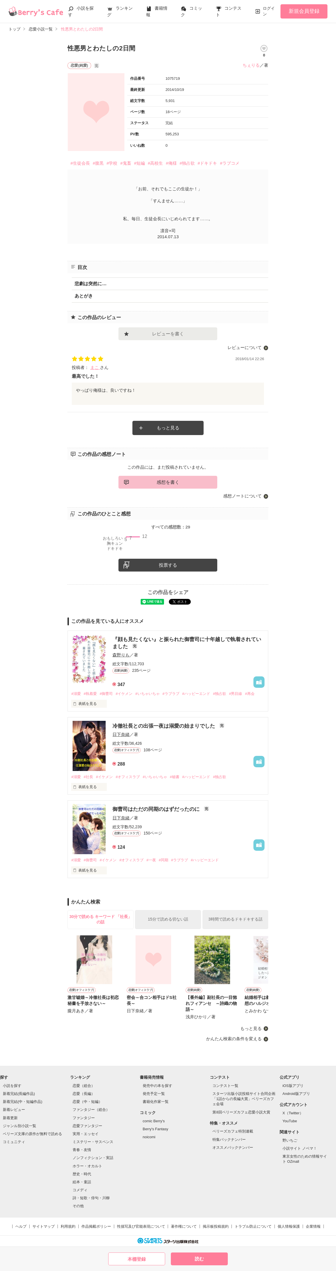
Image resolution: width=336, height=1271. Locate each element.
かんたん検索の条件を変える (234, 1038)
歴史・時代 (82, 1174)
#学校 (111, 163)
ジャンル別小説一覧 (19, 1126)
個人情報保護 (289, 1226)
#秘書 (174, 777)
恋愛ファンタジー (87, 1126)
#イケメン (124, 693)
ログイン (269, 11)
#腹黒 (98, 163)
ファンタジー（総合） (91, 1109)
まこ (95, 367)
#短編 (139, 163)
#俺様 (171, 163)
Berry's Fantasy (155, 1129)
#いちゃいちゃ (147, 693)
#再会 (249, 693)
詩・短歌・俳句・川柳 (91, 1198)
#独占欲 (187, 163)
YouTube (289, 1121)
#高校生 (155, 163)
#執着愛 (90, 693)
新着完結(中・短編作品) (22, 1101)
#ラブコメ (229, 163)
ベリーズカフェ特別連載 (232, 1131)
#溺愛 (76, 693)
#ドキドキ (207, 163)
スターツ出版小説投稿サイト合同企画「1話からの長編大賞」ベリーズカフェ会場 (243, 1099)
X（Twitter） (292, 1113)
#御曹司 (106, 693)
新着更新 (10, 1118)
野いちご (289, 1140)
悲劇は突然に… (90, 283)
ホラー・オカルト (87, 1166)
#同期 (163, 860)
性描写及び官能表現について (141, 1226)
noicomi (149, 1137)
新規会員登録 (304, 11)
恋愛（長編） (84, 1094)
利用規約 (68, 1226)
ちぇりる (251, 65)
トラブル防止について (253, 1226)
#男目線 (235, 693)
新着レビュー (14, 1109)
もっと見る (168, 427)
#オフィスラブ (128, 777)
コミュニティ (14, 1142)
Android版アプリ (296, 1094)
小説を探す (12, 1086)
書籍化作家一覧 (156, 1101)
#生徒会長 (80, 163)
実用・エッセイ (86, 1134)
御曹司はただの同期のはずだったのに (156, 809)
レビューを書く (168, 333)
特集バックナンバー (229, 1139)
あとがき (84, 295)
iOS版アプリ (293, 1086)
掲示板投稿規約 (216, 1226)
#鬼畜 (125, 163)
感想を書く (168, 482)
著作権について (184, 1226)
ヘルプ (20, 1226)
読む (199, 1258)
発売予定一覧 (154, 1094)
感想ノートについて (242, 495)
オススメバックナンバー (232, 1147)
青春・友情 (82, 1150)
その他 (78, 1206)
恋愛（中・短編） (87, 1101)
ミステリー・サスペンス (93, 1142)
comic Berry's (154, 1121)
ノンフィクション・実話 (93, 1158)
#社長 (88, 777)
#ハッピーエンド (196, 693)
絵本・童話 (82, 1182)
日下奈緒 (121, 734)
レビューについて (245, 347)
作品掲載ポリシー (96, 1226)
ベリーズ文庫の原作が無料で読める (32, 1134)
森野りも (121, 654)
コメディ (80, 1190)
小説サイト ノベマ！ (299, 1148)
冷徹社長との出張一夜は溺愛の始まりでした (164, 726)
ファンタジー (84, 1118)
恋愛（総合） (84, 1086)
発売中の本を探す (157, 1086)
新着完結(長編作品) (19, 1094)
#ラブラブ (171, 693)
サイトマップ (43, 1226)
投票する (168, 565)
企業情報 (313, 1226)
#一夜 (151, 860)
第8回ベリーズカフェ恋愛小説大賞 (241, 1112)
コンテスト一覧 (225, 1086)
